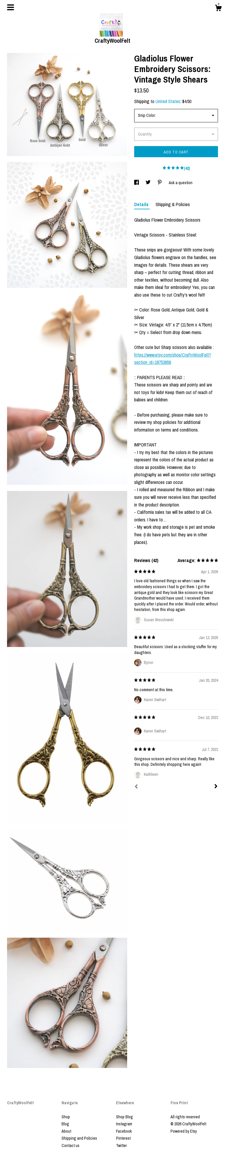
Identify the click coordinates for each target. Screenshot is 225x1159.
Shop (66, 1116)
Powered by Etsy (184, 1131)
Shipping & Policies (173, 204)
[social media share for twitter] (148, 182)
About (66, 1131)
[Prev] (136, 787)
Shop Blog (124, 1116)
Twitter (121, 1145)
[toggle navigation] (10, 7)
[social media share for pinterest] (160, 182)
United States (168, 101)
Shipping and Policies (79, 1138)
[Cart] (218, 8)
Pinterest (123, 1138)
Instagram (124, 1124)
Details (142, 204)
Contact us (70, 1145)
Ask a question (180, 182)
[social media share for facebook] (137, 182)
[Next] (216, 787)
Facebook (124, 1131)
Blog (65, 1124)
